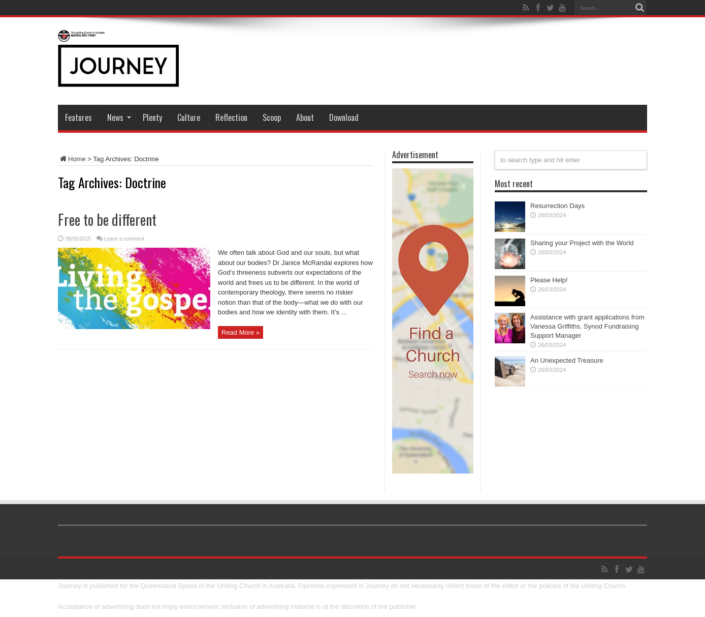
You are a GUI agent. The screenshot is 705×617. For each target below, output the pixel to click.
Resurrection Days (557, 206)
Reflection (231, 117)
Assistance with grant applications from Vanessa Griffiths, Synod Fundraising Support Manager (587, 326)
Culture (188, 117)
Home (72, 159)
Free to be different (107, 219)
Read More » (240, 332)
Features (78, 117)
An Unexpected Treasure (566, 360)
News (119, 117)
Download (344, 117)
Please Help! (549, 280)
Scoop (272, 117)
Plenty (152, 117)
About (305, 117)
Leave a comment (124, 239)
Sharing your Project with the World (582, 243)
